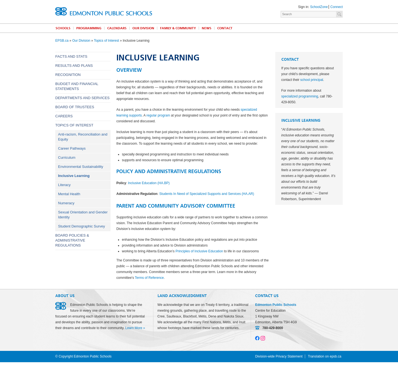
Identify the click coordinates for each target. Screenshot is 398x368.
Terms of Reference (149, 278)
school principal (311, 80)
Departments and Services (82, 98)
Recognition (68, 75)
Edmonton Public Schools (103, 11)
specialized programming (299, 96)
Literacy (64, 185)
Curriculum (66, 157)
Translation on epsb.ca (324, 356)
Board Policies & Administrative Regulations (72, 240)
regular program (158, 115)
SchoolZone (319, 7)
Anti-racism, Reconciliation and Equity (82, 136)
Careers (64, 116)
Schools (63, 28)
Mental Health (69, 194)
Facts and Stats (71, 56)
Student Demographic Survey (81, 226)
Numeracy (66, 203)
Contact (224, 28)
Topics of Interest (106, 41)
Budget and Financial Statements (76, 86)
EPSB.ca (62, 41)
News (206, 28)
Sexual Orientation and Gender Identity (83, 214)
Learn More (133, 328)
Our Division (143, 28)
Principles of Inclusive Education (199, 251)
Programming (88, 28)
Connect (336, 7)
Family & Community (178, 28)
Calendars (117, 28)
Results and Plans (74, 65)
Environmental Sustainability (80, 167)
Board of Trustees (74, 107)
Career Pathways (72, 148)
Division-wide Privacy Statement (278, 356)
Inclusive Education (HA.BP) (149, 183)
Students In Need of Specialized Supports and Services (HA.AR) (206, 194)
